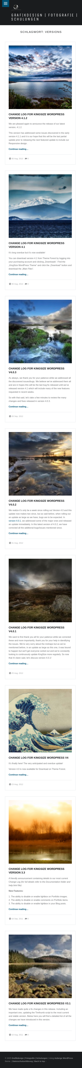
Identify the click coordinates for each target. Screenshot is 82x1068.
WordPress (68, 1058)
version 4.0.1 (15, 521)
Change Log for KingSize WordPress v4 (38, 757)
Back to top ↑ (40, 1061)
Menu (5, 3)
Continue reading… (18, 149)
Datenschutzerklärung (22, 1061)
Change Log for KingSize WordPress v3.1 (40, 1003)
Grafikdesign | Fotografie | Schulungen (44, 17)
